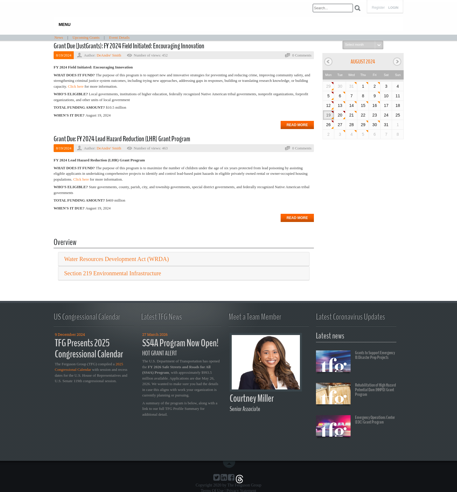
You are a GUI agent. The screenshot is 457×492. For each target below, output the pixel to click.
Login (393, 7)
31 (351, 86)
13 (340, 105)
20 (340, 115)
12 (328, 105)
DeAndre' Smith (108, 55)
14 (351, 105)
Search (357, 8)
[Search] (333, 8)
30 (374, 124)
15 (363, 105)
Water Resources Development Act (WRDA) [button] (116, 259)
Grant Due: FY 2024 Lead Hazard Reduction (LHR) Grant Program (122, 139)
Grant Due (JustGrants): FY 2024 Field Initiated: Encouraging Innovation (129, 46)
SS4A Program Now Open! (180, 343)
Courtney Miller (252, 398)
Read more (297, 125)
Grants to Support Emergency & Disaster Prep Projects (355, 362)
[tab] (183, 259)
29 (328, 86)
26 (328, 124)
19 (328, 115)
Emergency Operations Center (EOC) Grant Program (355, 426)
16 (374, 105)
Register (378, 7)
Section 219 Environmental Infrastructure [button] (112, 273)
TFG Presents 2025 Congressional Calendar (89, 348)
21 (351, 115)
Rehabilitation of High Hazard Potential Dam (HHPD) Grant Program (356, 394)
